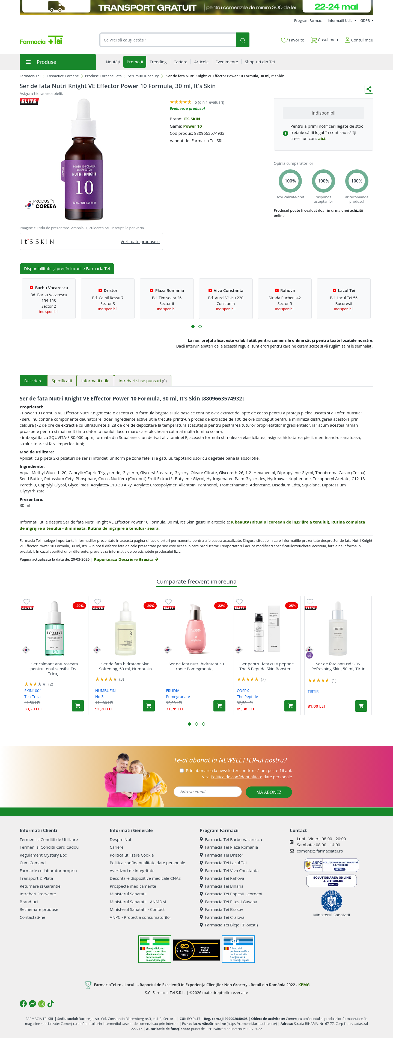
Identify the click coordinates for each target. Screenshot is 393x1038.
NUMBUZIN (105, 690)
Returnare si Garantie (40, 886)
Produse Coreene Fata (103, 75)
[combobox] (167, 39)
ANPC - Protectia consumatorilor (140, 917)
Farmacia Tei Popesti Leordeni (231, 893)
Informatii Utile (340, 20)
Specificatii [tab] (62, 380)
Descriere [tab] (33, 380)
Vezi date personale (247, 776)
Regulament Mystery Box (43, 855)
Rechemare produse (39, 909)
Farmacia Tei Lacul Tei (223, 862)
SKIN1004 (32, 690)
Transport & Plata (36, 878)
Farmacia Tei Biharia (221, 886)
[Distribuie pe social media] (369, 89)
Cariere (117, 847)
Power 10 (192, 126)
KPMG (303, 984)
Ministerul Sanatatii (128, 893)
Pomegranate (178, 696)
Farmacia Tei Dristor (221, 855)
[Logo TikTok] (50, 1003)
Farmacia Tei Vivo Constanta (229, 870)
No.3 (99, 696)
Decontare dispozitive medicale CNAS (145, 878)
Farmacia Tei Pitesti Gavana (228, 901)
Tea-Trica (32, 696)
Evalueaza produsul (187, 108)
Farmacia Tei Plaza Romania (229, 847)
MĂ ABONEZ (268, 792)
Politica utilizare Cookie (132, 855)
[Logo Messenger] (32, 1003)
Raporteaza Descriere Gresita (126, 559)
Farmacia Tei (30, 75)
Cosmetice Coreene (63, 75)
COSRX (243, 690)
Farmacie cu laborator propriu (48, 870)
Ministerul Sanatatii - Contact (137, 909)
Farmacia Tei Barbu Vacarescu (231, 839)
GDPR (366, 20)
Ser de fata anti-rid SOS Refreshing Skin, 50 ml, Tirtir (338, 666)
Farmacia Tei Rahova (222, 878)
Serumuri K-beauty (143, 75)
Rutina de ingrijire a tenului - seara (123, 528)
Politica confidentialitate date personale (147, 862)
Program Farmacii (308, 20)
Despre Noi (120, 839)
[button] (192, 327)
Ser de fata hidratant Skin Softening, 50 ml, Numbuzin (125, 666)
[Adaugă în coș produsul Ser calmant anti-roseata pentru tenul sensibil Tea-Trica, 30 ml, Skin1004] (78, 705)
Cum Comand (33, 862)
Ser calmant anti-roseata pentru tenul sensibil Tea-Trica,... (55, 668)
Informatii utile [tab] (95, 380)
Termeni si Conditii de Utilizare (49, 839)
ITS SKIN (191, 118)
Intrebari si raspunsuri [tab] (143, 380)
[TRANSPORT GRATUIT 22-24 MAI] (196, 7)
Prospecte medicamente (133, 886)
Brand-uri (29, 901)
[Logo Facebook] (23, 1003)
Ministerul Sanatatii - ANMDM (138, 901)
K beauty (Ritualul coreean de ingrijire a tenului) (280, 522)
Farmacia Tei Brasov (221, 909)
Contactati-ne (32, 917)
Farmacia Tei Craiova (222, 917)
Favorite (292, 40)
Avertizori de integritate (132, 870)
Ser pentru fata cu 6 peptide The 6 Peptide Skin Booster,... (267, 666)
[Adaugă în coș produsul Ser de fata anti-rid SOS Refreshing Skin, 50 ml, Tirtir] (361, 706)
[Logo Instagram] (41, 1003)
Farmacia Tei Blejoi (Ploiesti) (229, 925)
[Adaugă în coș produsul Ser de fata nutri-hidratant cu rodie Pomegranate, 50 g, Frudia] (219, 705)
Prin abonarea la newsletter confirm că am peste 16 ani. (239, 770)
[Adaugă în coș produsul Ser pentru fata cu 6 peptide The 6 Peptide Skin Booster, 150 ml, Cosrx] (290, 705)
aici (321, 138)
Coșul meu (324, 38)
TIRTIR (313, 691)
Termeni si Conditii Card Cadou (49, 847)
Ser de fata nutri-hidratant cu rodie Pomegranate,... (196, 666)
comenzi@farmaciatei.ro (320, 851)
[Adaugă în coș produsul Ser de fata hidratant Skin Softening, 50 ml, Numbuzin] (149, 705)
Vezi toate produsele (140, 241)
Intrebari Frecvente (38, 893)
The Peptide (247, 696)
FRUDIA (172, 690)
